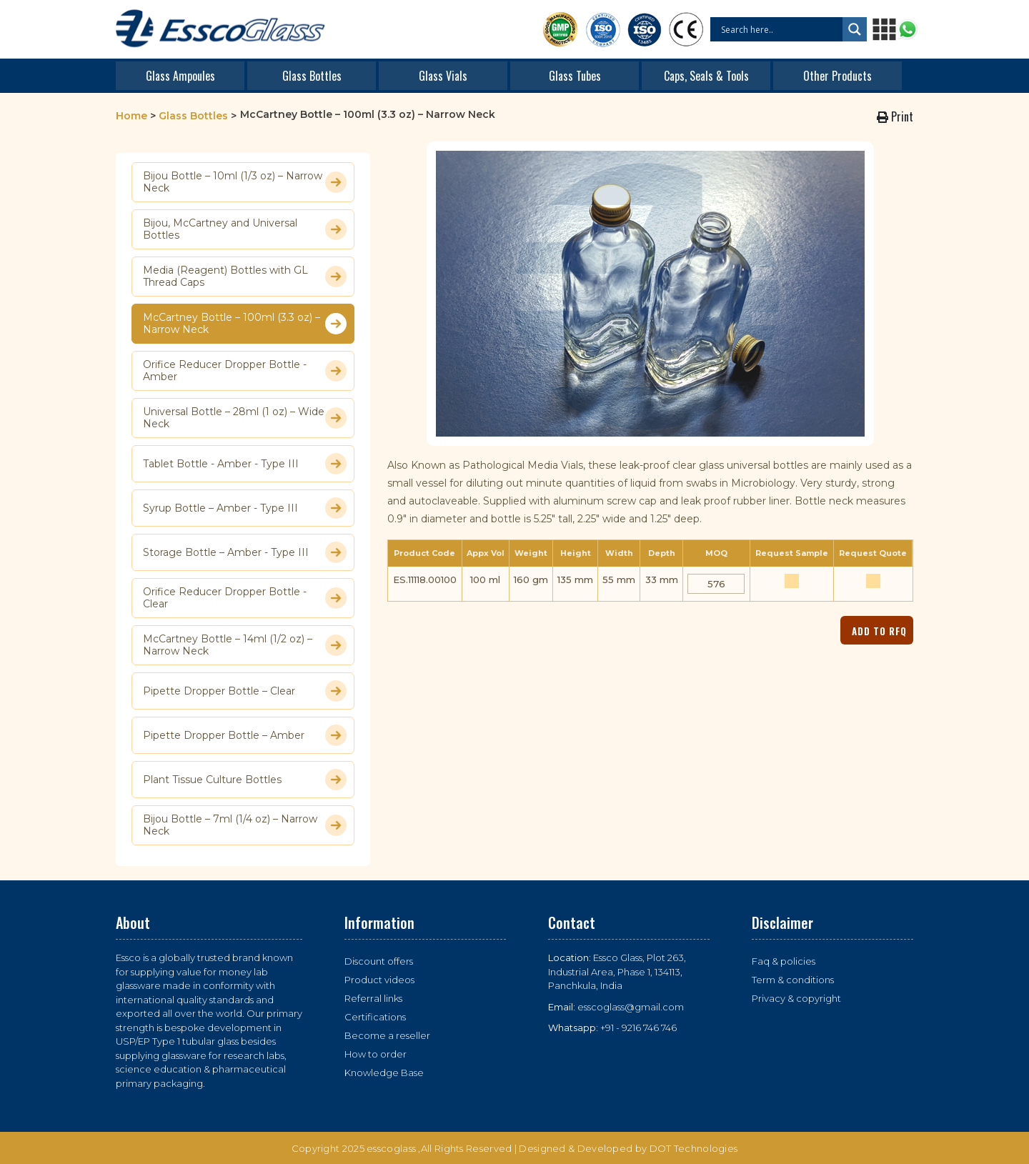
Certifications (375, 1017)
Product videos (379, 979)
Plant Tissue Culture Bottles (245, 779)
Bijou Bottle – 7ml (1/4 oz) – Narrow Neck (245, 825)
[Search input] (780, 29)
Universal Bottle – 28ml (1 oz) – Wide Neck (245, 418)
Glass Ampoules (180, 75)
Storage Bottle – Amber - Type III (245, 552)
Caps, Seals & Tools (706, 75)
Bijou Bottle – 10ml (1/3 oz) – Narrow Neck (245, 182)
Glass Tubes (575, 75)
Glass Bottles (312, 75)
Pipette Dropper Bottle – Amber (245, 735)
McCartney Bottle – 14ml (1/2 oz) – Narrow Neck (245, 645)
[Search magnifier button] (854, 29)
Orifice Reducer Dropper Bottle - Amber (245, 371)
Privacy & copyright (796, 998)
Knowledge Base (384, 1072)
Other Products (837, 75)
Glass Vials (443, 75)
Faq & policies (783, 961)
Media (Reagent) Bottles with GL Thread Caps (245, 276)
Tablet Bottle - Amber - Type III (245, 463)
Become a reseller (387, 1035)
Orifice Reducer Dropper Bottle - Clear (245, 598)
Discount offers (378, 961)
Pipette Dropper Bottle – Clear (245, 691)
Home (131, 115)
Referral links (373, 998)
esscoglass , (394, 1148)
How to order (375, 1054)
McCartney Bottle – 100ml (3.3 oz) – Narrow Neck (245, 324)
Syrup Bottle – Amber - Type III (245, 508)
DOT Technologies (694, 1148)
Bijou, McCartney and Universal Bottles (245, 229)
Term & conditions (793, 979)
